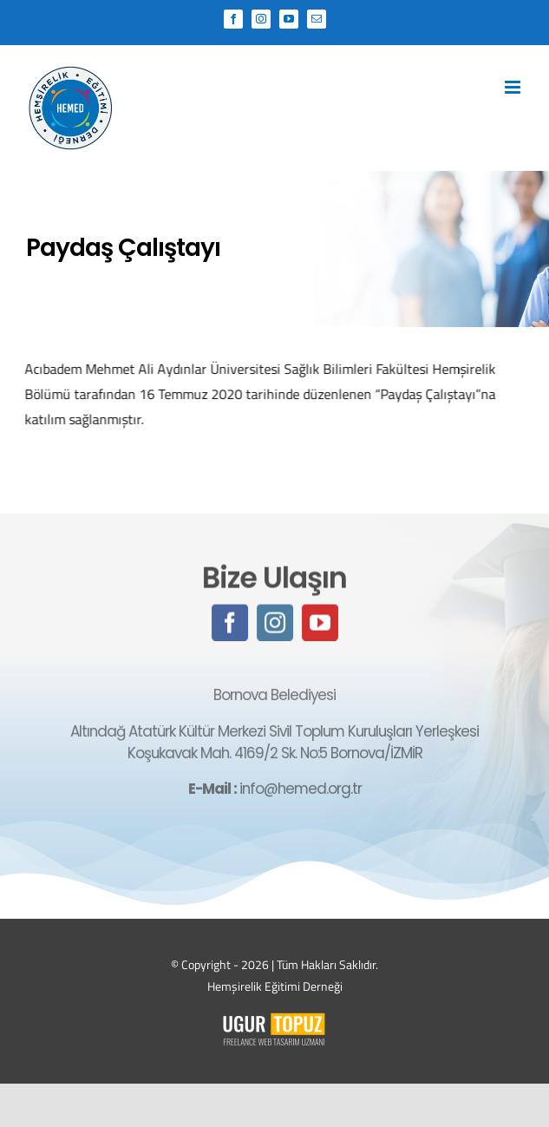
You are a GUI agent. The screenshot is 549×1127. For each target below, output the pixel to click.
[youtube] (320, 624)
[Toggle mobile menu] (514, 87)
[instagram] (275, 624)
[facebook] (230, 624)
